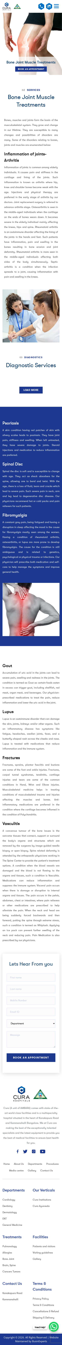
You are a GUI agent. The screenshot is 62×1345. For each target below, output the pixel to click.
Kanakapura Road (12, 1293)
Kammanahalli (10, 1299)
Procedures (52, 1164)
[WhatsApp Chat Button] (54, 1327)
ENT (4, 1218)
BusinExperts (39, 1341)
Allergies (7, 1252)
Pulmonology (9, 1246)
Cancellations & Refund (46, 1311)
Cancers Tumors (11, 1271)
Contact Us (46, 1170)
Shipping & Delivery (43, 1317)
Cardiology (8, 1199)
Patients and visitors (44, 1246)
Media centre (16, 1170)
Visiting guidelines (43, 1252)
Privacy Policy (41, 1298)
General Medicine (12, 1225)
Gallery (32, 1170)
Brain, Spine (9, 1265)
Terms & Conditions (43, 1305)
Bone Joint (8, 1259)
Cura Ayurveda (41, 1206)
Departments (35, 1164)
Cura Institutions (42, 1199)
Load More (31, 390)
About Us (19, 1164)
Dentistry (7, 1206)
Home (6, 1164)
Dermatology (9, 1212)
